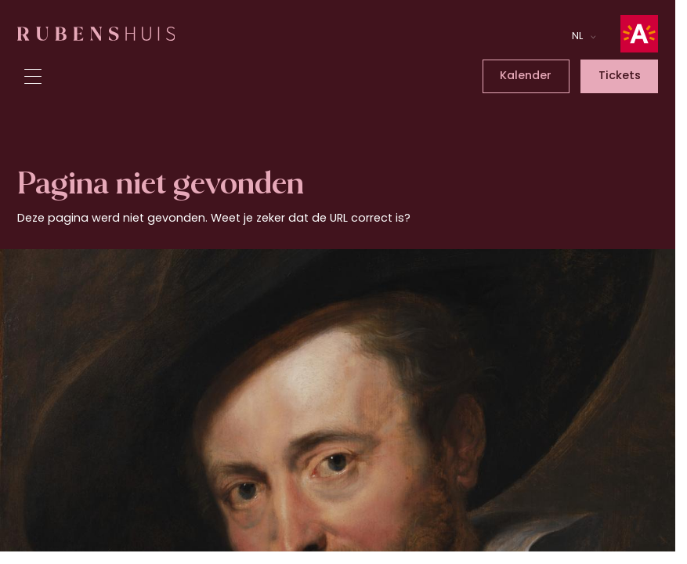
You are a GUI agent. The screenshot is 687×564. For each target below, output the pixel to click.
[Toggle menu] (33, 76)
